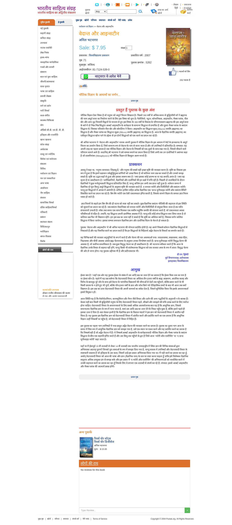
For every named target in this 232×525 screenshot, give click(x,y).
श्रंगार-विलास (45, 236)
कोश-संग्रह (44, 144)
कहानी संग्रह (45, 33)
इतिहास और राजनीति (49, 135)
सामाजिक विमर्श (47, 202)
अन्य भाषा (44, 183)
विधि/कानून (45, 226)
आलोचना (44, 188)
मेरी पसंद (122, 20)
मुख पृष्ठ (79, 20)
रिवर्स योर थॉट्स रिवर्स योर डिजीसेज (104, 440)
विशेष (42, 241)
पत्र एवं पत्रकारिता (47, 178)
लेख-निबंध (44, 52)
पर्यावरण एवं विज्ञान (48, 173)
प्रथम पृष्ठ (134, 100)
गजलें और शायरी (47, 67)
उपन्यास (43, 43)
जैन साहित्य (45, 193)
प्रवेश (130, 20)
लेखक (175, 4)
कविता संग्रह (45, 38)
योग (42, 125)
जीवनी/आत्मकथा (47, 81)
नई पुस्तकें (44, 28)
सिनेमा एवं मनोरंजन (48, 159)
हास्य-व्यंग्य (44, 57)
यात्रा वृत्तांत (45, 86)
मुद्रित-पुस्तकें (45, 22)
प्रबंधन (43, 217)
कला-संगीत (45, 115)
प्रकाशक (187, 4)
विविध (43, 168)
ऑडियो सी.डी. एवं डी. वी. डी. (52, 130)
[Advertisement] (134, 402)
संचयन (43, 197)
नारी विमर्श (44, 110)
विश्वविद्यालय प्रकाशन (99, 55)
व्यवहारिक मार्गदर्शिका (49, 62)
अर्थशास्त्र (44, 149)
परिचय (94, 20)
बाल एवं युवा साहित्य (48, 76)
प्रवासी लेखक (45, 96)
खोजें (86, 20)
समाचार (102, 20)
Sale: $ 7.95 (92, 47)
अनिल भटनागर (88, 40)
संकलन (43, 164)
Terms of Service (100, 519)
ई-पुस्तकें (61, 22)
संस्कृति (43, 101)
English (187, 8)
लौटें (84, 85)
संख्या (123, 48)
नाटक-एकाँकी (46, 47)
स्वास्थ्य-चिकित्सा (47, 120)
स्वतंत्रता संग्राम (46, 222)
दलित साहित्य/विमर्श (48, 207)
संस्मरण (43, 72)
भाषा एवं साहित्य (47, 91)
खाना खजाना (45, 139)
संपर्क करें (112, 20)
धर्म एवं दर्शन (45, 105)
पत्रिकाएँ (43, 212)
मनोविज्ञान (44, 231)
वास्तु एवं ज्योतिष (47, 154)
